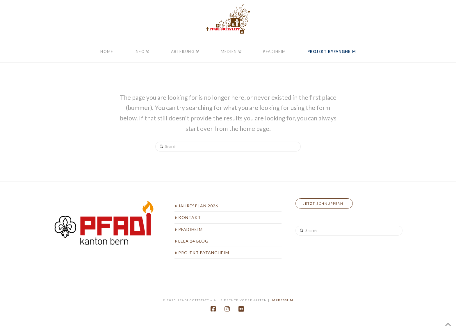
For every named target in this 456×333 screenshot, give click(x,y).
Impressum (282, 300)
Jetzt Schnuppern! (324, 203)
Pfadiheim (189, 229)
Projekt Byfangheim (202, 252)
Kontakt (188, 217)
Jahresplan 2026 (196, 205)
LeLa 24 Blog (192, 240)
